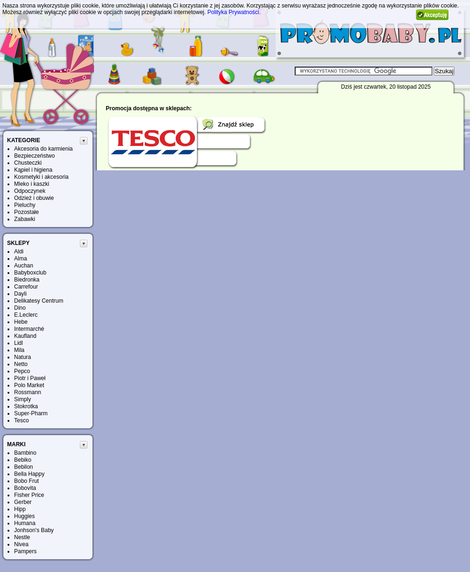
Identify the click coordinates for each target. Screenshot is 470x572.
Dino (20, 308)
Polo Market (29, 385)
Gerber (22, 502)
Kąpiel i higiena (33, 170)
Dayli (20, 293)
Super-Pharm (30, 413)
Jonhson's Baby (34, 530)
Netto (21, 364)
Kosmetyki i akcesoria (41, 177)
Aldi (19, 251)
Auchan (23, 265)
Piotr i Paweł (30, 378)
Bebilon (23, 467)
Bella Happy (29, 474)
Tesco (21, 420)
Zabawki (24, 219)
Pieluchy (24, 205)
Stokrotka (26, 406)
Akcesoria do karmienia (43, 148)
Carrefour (26, 286)
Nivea (21, 544)
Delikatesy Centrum (38, 300)
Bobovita (25, 488)
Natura (22, 357)
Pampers (25, 551)
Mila (19, 350)
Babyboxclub (30, 272)
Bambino (25, 453)
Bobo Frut (26, 481)
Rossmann (27, 392)
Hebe (21, 322)
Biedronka (26, 279)
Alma (20, 258)
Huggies (24, 516)
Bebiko (22, 460)
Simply (22, 399)
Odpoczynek (30, 191)
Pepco (22, 371)
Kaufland (25, 336)
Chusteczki (28, 163)
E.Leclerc (26, 315)
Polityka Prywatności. (233, 12)
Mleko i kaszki (31, 184)
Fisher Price (29, 495)
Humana (24, 523)
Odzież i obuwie (34, 198)
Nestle (22, 537)
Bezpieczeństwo (34, 156)
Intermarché (29, 329)
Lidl (18, 343)
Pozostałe (26, 212)
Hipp (20, 509)
